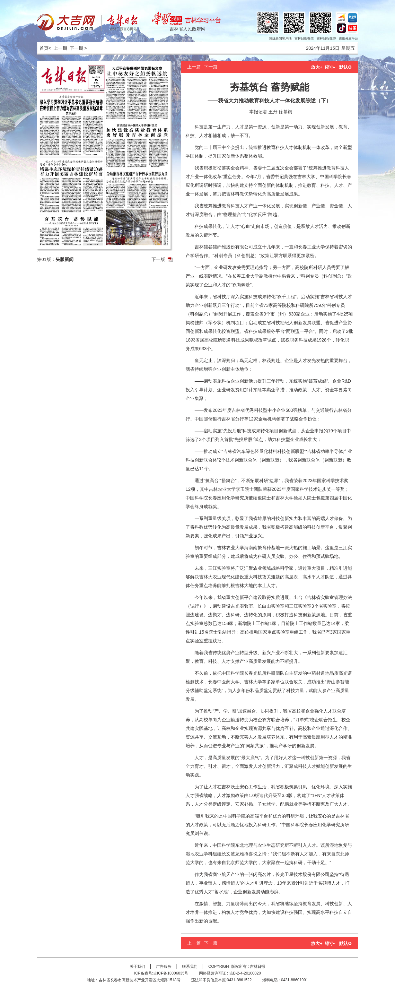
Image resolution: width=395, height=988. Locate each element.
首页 (42, 48)
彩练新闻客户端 (280, 38)
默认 (345, 67)
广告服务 (163, 966)
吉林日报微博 (326, 38)
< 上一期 (57, 48)
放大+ (316, 67)
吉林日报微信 (304, 38)
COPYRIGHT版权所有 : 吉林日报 (236, 966)
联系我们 (190, 966)
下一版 (158, 259)
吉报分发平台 (348, 38)
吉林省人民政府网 (188, 28)
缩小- (330, 67)
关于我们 (137, 966)
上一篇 (194, 66)
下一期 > (78, 48)
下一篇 (210, 66)
